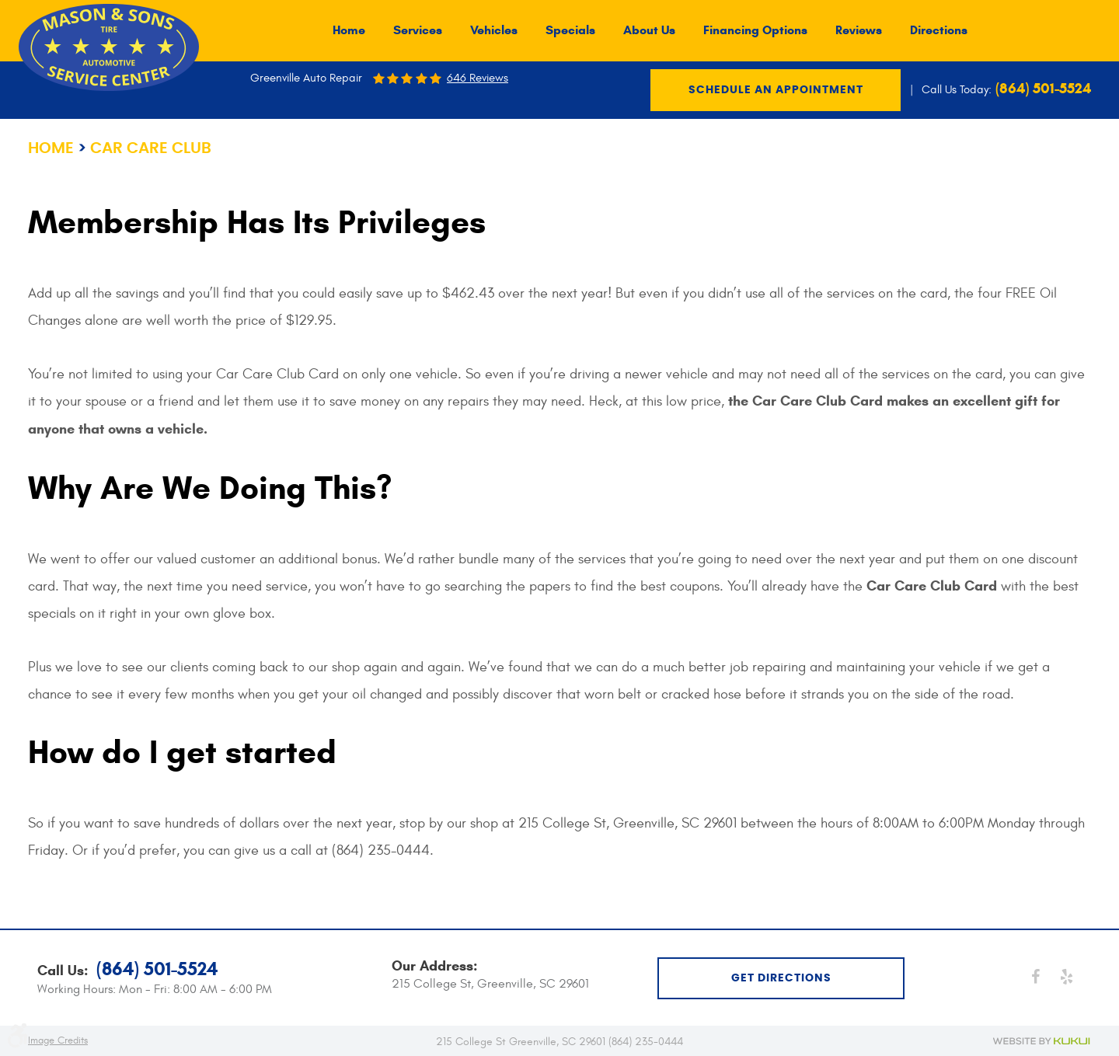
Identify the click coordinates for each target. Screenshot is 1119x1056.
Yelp (1066, 976)
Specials (570, 30)
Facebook (1035, 976)
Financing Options (755, 30)
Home (349, 30)
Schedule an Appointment (775, 90)
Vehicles (494, 30)
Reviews (858, 30)
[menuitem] (349, 30)
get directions (781, 978)
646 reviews (477, 78)
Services (417, 30)
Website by (1042, 1041)
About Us (649, 30)
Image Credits (58, 1040)
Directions (938, 30)
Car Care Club (150, 148)
